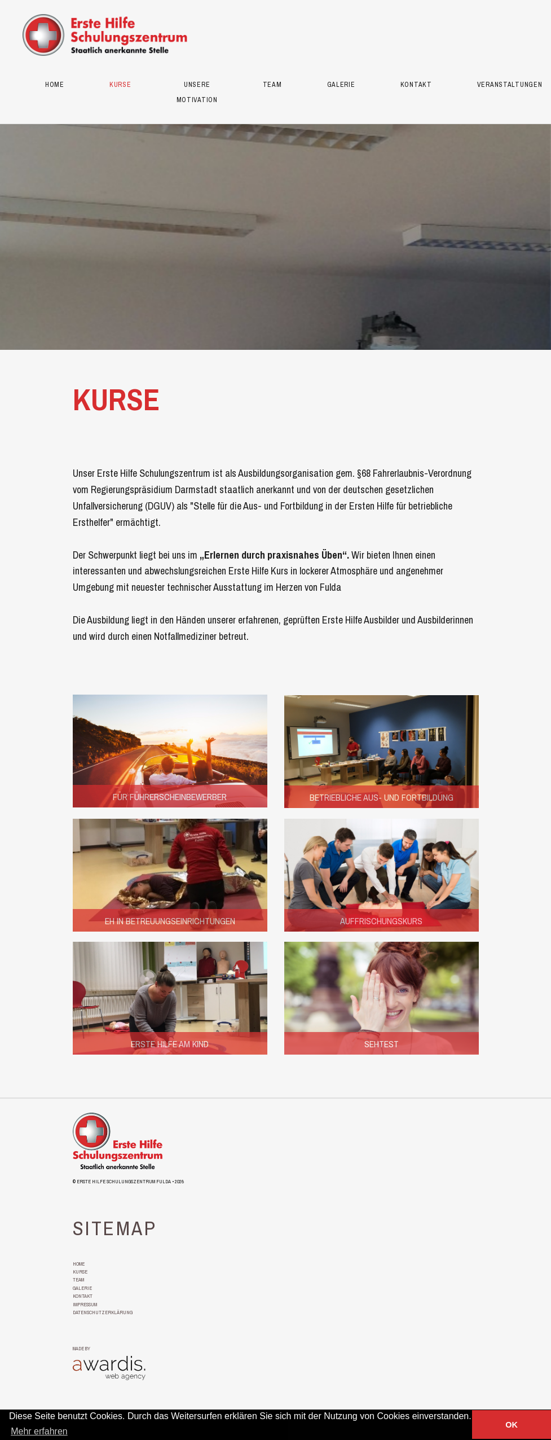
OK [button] (511, 1424)
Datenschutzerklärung (103, 1311)
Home (54, 85)
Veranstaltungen (510, 85)
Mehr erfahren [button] (39, 1431)
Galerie (341, 85)
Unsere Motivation (197, 93)
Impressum (85, 1303)
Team (272, 85)
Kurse (120, 85)
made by (81, 1348)
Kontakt (416, 85)
